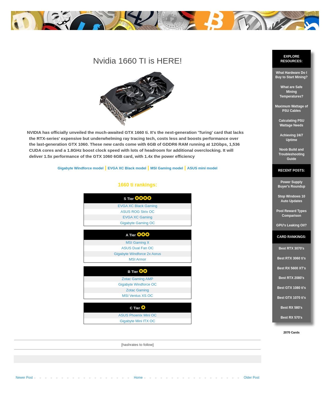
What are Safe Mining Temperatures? (291, 91)
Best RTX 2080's (291, 278)
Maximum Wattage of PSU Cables (291, 108)
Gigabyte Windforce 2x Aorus (137, 254)
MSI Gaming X (137, 242)
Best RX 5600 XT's (291, 268)
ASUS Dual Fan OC (138, 248)
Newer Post (24, 377)
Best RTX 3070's (291, 248)
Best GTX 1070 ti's (291, 298)
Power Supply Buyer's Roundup (291, 184)
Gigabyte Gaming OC (137, 223)
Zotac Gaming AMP (137, 279)
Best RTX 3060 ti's (291, 258)
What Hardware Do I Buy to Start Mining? (291, 75)
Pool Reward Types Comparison (291, 213)
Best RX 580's (291, 308)
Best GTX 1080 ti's (291, 288)
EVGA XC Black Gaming (137, 206)
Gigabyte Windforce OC (137, 284)
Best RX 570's (291, 317)
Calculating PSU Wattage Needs (291, 123)
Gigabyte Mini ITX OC (137, 321)
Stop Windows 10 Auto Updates (291, 198)
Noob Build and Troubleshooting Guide (291, 154)
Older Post (251, 377)
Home (138, 377)
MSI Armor (137, 259)
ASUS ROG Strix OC (137, 212)
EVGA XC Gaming (137, 217)
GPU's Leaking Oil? (291, 225)
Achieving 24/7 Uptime (291, 137)
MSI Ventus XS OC (137, 296)
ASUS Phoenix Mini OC (138, 315)
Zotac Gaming (137, 290)
